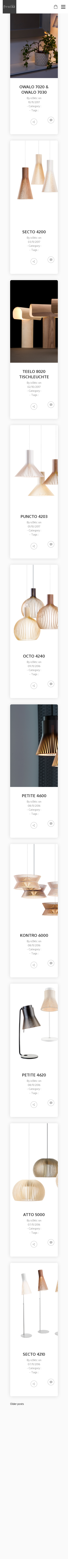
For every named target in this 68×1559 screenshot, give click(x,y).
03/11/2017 (34, 242)
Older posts (17, 1403)
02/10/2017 (34, 387)
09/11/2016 (34, 666)
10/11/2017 (34, 102)
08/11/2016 (34, 805)
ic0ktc (34, 98)
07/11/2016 (34, 1224)
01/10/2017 (34, 526)
